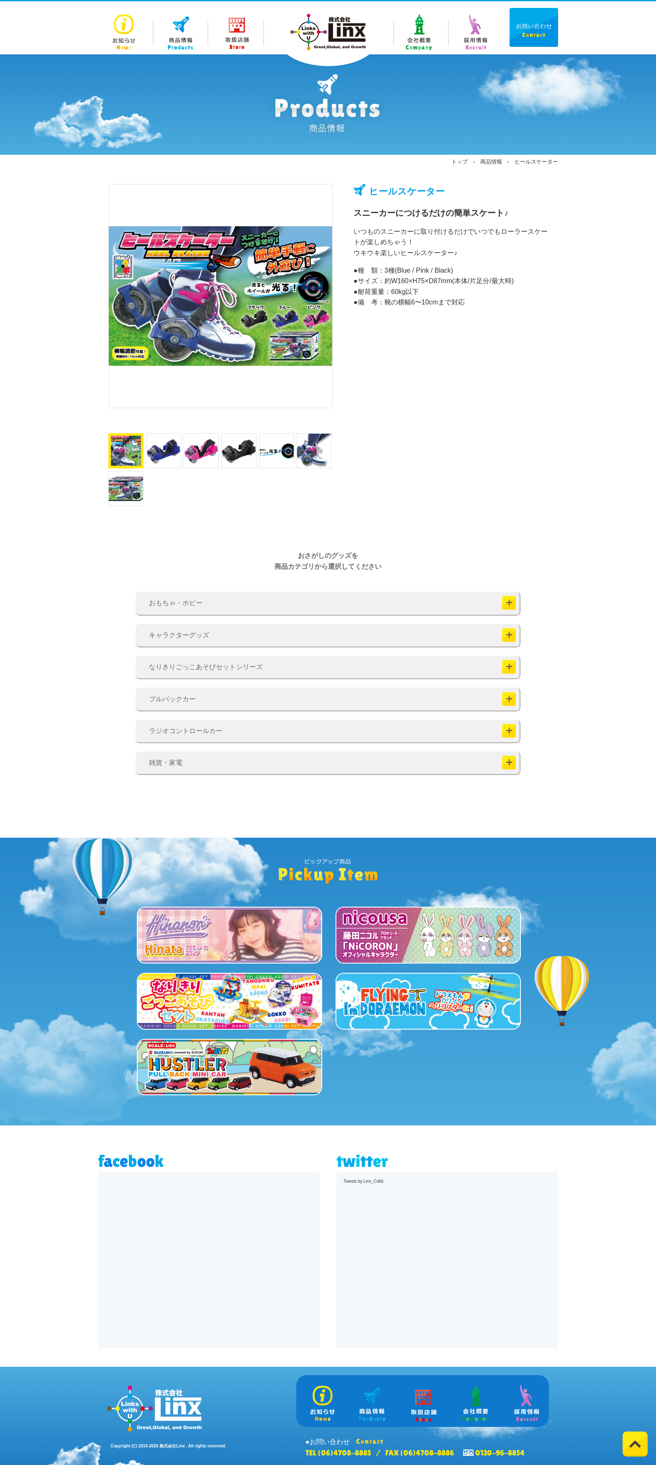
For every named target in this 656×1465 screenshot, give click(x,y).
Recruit (475, 27)
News (126, 27)
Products (181, 27)
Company (420, 27)
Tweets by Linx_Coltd (363, 1181)
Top (635, 1444)
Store (236, 27)
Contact (534, 27)
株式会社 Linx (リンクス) (328, 32)
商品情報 (491, 162)
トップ (459, 162)
